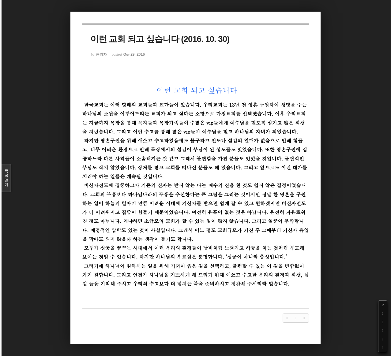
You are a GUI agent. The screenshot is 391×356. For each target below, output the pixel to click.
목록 (6, 178)
